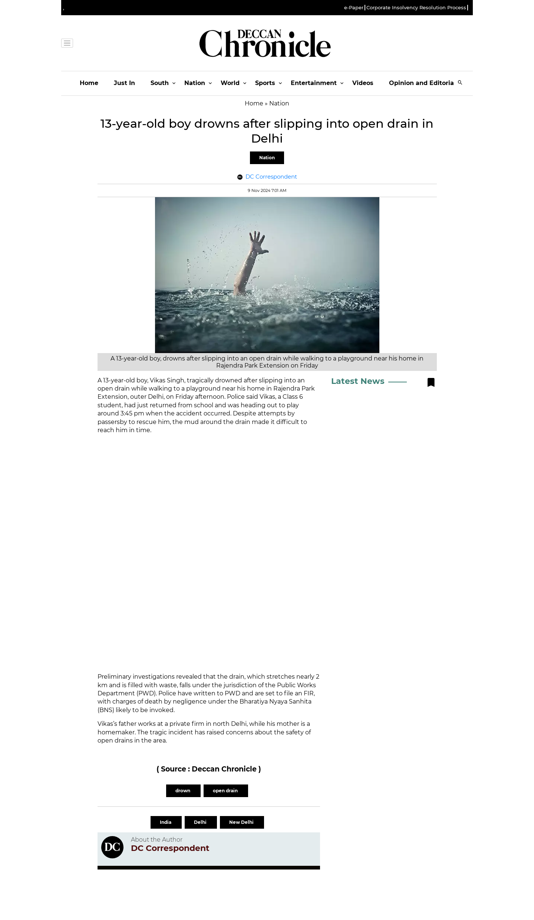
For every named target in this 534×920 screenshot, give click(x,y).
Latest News (358, 381)
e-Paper (353, 7)
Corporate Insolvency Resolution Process (416, 7)
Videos (362, 83)
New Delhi (242, 822)
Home (89, 83)
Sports (265, 83)
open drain (226, 790)
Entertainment (314, 83)
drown (183, 790)
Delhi (201, 822)
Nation (194, 83)
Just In (124, 83)
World (230, 83)
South (160, 83)
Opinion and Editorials (424, 83)
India (166, 822)
